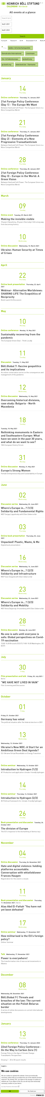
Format (3, 41)
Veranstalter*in (31, 41)
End (3, 30)
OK (10, 1091)
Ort (21, 41)
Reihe (42, 41)
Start (4, 24)
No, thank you (32, 1091)
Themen (12, 41)
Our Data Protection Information (9, 1086)
